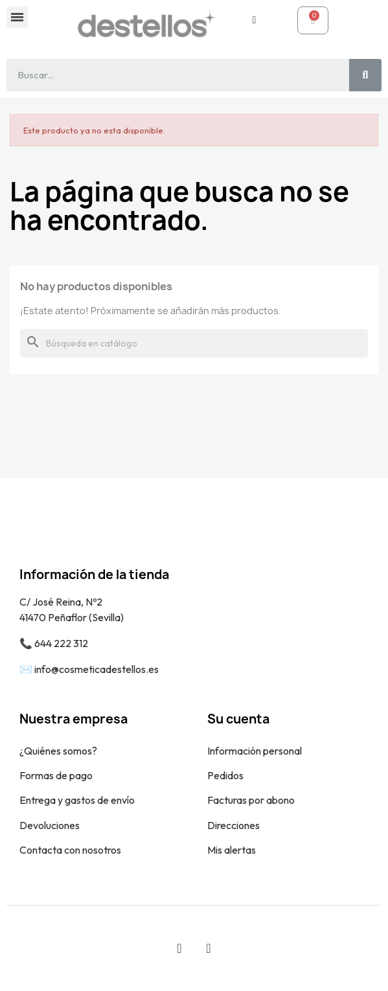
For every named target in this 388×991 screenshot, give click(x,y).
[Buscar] (194, 343)
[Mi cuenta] (254, 20)
